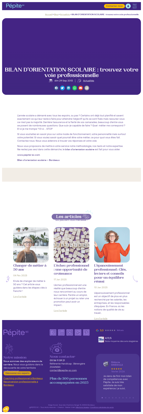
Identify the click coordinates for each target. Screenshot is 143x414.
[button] (56, 88)
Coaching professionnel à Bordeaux (23, 378)
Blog (56, 14)
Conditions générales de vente (102, 407)
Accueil (48, 14)
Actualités (65, 14)
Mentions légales (82, 407)
